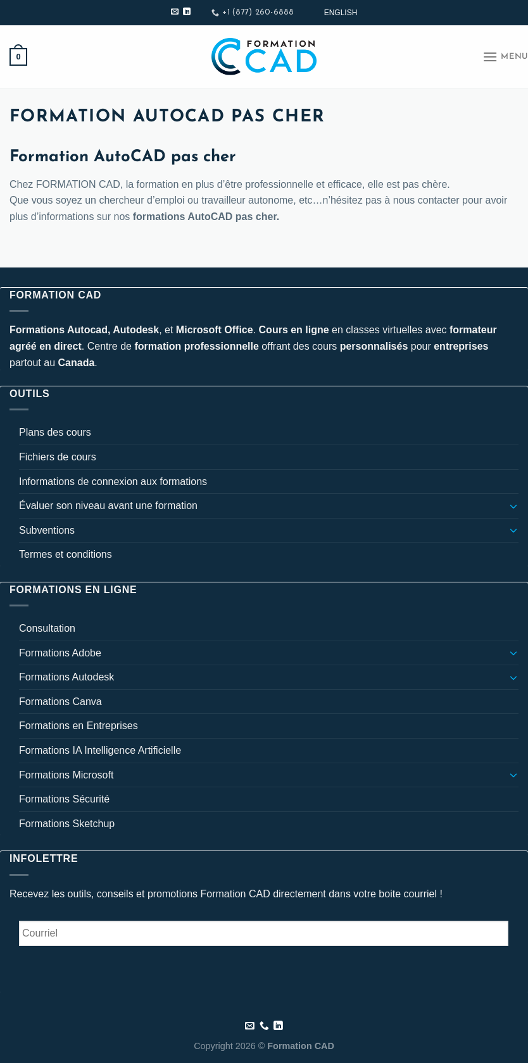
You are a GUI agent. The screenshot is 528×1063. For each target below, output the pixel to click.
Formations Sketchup (67, 823)
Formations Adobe (60, 653)
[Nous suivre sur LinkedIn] (187, 12)
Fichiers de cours (57, 457)
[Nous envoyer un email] (175, 12)
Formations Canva (60, 701)
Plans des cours (55, 432)
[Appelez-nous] (264, 1026)
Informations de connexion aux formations (113, 481)
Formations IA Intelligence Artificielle (100, 750)
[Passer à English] (341, 12)
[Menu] (505, 56)
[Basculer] (513, 505)
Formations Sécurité (64, 799)
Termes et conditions (65, 554)
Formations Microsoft (66, 775)
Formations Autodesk (66, 677)
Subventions (47, 530)
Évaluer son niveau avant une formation (108, 505)
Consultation (47, 628)
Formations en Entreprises (78, 725)
